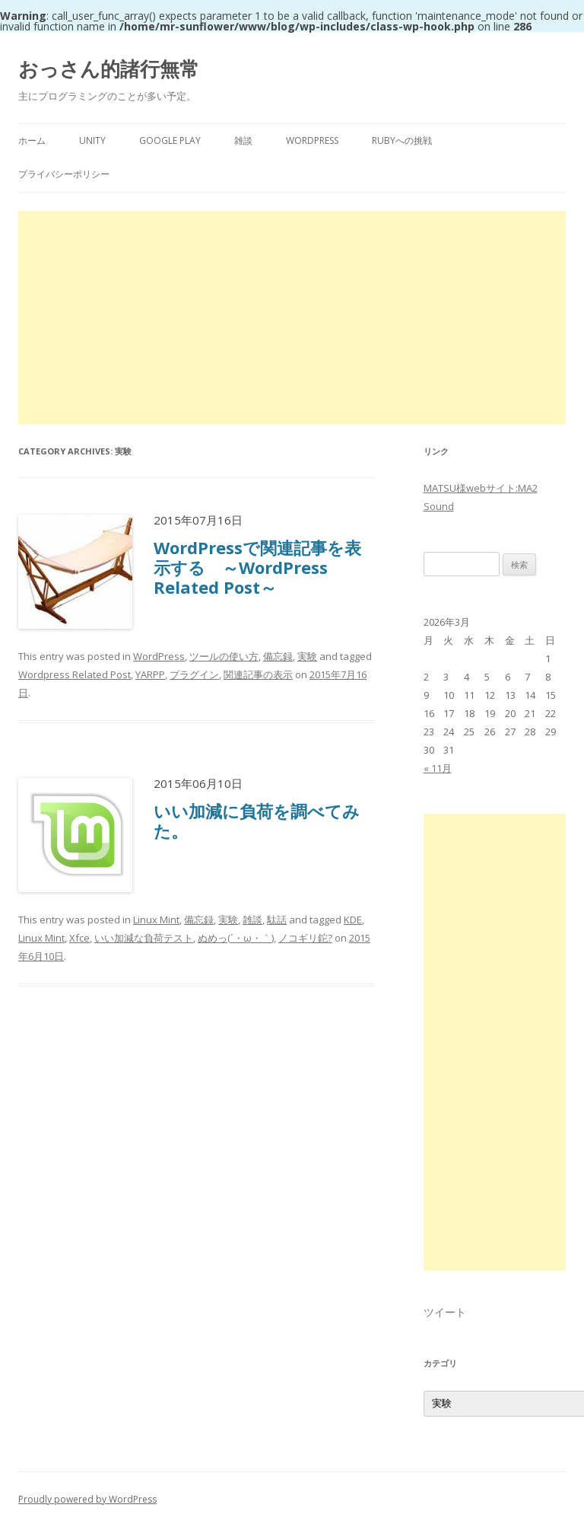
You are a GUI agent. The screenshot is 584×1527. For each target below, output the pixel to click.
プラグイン (194, 674)
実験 (307, 656)
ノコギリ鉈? (305, 938)
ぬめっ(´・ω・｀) (236, 938)
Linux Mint (156, 919)
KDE (353, 919)
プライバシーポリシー (64, 173)
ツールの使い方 (224, 656)
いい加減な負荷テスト (143, 938)
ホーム (32, 140)
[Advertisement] (292, 317)
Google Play (170, 140)
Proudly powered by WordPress (87, 1499)
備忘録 (278, 656)
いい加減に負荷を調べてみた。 (257, 820)
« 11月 (438, 768)
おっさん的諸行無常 (108, 68)
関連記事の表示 (258, 674)
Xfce (79, 938)
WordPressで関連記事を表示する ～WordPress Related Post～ (257, 567)
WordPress (312, 140)
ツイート (445, 1312)
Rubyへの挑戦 (402, 140)
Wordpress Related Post (74, 674)
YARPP (150, 674)
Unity (92, 140)
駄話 (277, 919)
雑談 (243, 140)
